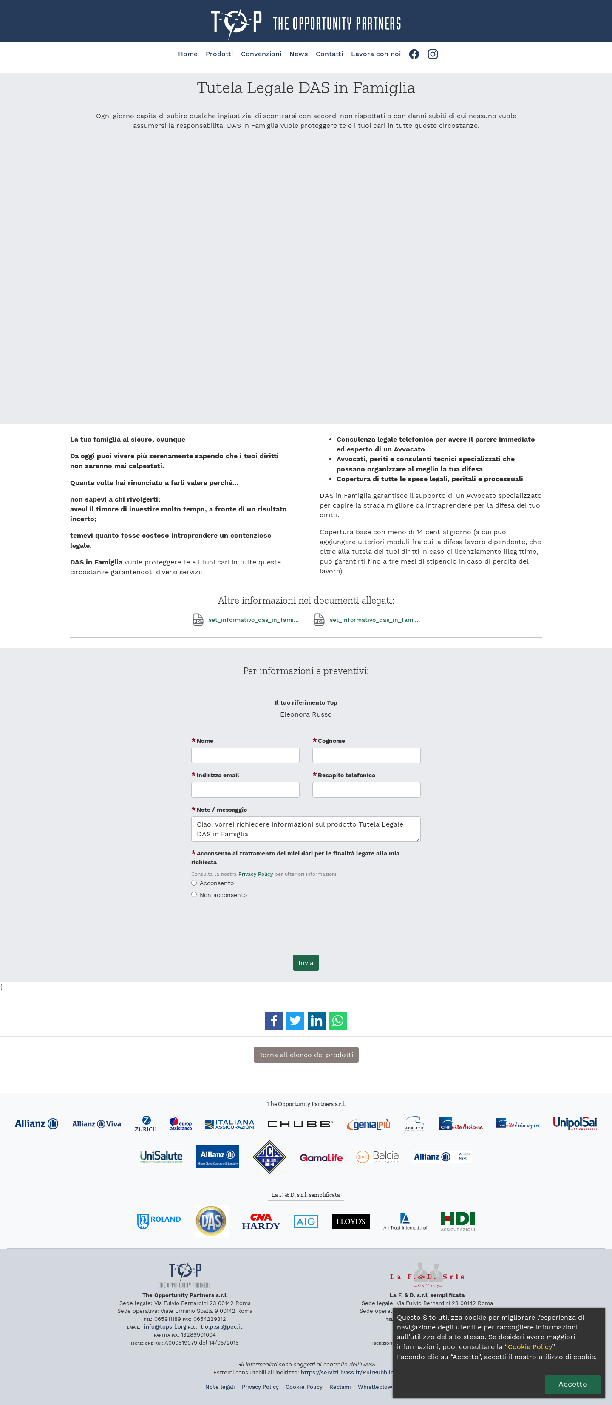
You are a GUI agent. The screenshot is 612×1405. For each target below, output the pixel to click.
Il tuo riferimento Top (306, 702)
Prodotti (219, 54)
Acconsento (217, 883)
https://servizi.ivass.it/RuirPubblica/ (350, 1372)
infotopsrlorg (165, 1326)
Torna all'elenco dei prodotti (306, 1055)
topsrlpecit (222, 1326)
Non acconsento (223, 895)
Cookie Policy (304, 1387)
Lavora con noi (376, 54)
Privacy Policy (255, 874)
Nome (205, 740)
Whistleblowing (379, 1387)
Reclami (340, 1387)
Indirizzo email (218, 775)
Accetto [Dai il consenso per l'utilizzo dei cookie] (572, 1384)
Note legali (220, 1387)
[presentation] (306, 931)
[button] (274, 1021)
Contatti (329, 54)
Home (188, 54)
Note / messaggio (222, 809)
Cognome (331, 740)
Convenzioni (261, 54)
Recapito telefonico (346, 775)
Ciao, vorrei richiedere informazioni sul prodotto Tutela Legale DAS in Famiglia (306, 829)
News (298, 54)
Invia (306, 963)
